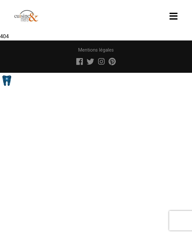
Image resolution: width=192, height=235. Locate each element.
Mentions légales (96, 50)
